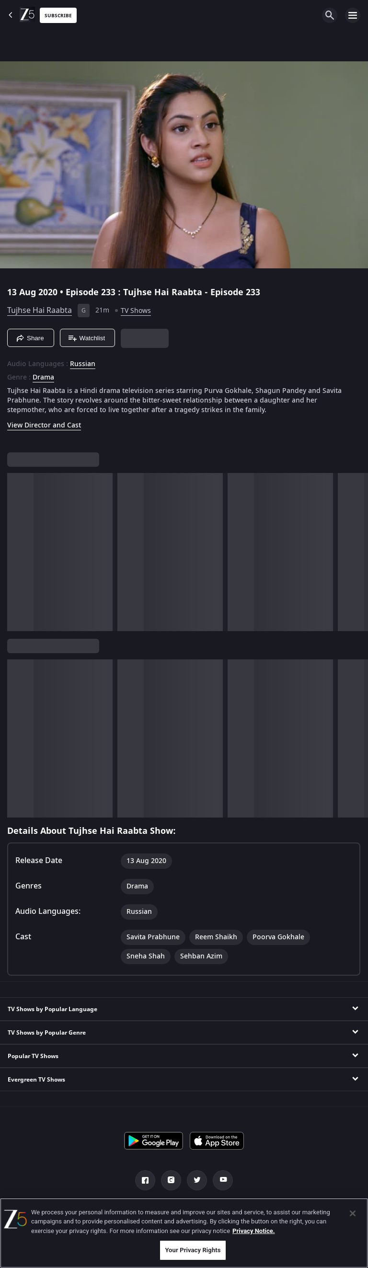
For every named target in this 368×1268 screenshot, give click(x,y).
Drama (43, 377)
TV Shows (136, 311)
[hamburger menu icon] (352, 15)
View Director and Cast (44, 425)
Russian (82, 364)
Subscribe (58, 15)
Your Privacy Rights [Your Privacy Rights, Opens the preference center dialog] (192, 1250)
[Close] (352, 1213)
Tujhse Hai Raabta (39, 310)
